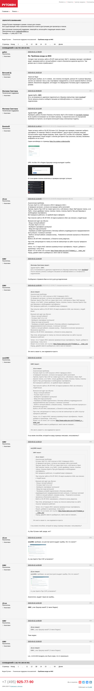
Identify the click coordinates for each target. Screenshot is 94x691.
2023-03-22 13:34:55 (35, 199)
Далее (61, 44)
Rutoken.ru (62, 2)
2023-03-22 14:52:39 (35, 603)
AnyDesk (82, 97)
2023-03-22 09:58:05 (35, 91)
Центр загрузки (80, 2)
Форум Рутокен (6, 39)
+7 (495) (18, 682)
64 (55, 44)
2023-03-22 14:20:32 (35, 358)
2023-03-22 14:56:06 (35, 621)
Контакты (90, 2)
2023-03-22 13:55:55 (35, 285)
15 (45, 44)
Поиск (14, 11)
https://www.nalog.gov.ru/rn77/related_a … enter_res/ (68, 250)
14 (41, 44)
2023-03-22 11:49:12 (35, 126)
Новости (70, 2)
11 (27, 44)
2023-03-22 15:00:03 (35, 641)
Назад (13, 44)
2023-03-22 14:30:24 (35, 442)
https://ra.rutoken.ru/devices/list (60, 141)
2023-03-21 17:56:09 (35, 52)
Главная (5, 11)
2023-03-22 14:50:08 (35, 565)
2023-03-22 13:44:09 (35, 259)
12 (31, 44)
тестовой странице (82, 115)
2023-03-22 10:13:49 (35, 108)
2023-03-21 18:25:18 (35, 72)
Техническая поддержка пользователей (24, 39)
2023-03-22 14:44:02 (35, 537)
